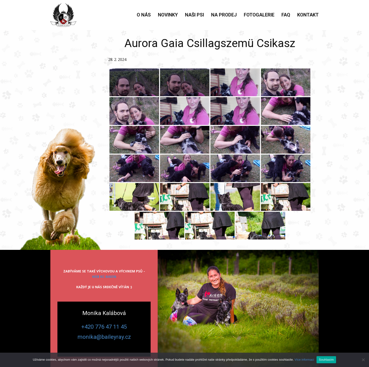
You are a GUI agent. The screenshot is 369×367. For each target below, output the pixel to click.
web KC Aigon (104, 276)
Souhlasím (326, 359)
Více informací (304, 359)
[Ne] (363, 359)
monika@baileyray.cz (104, 337)
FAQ (285, 15)
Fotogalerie (259, 15)
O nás (144, 15)
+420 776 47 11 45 (104, 326)
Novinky (168, 15)
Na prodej (224, 15)
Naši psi (194, 15)
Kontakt (308, 15)
